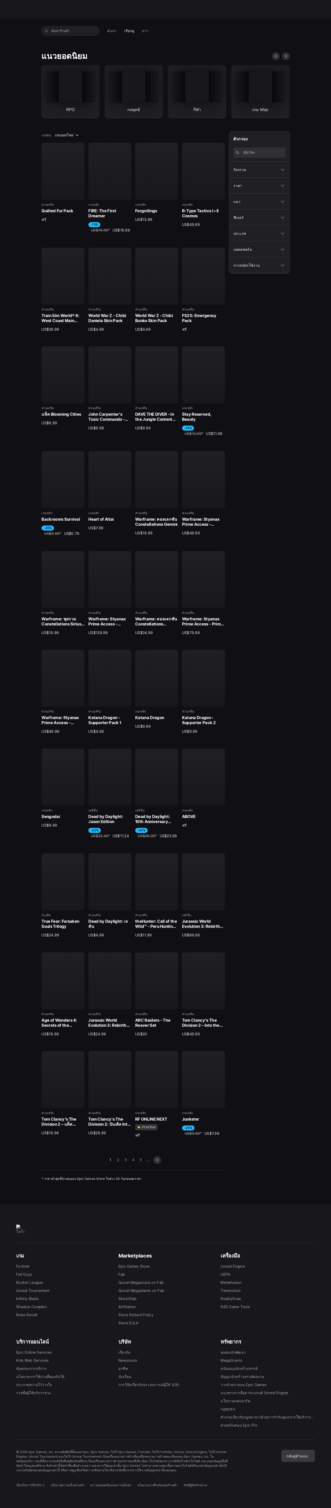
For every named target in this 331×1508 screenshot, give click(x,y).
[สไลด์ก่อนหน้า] (276, 56)
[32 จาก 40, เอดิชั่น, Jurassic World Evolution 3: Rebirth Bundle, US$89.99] (203, 895)
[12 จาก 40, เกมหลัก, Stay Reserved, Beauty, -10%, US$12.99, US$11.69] (203, 391)
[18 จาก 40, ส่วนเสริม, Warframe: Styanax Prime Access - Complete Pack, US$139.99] (109, 593)
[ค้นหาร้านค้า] (46, 31)
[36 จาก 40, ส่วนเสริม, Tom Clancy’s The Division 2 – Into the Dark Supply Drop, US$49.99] (203, 994)
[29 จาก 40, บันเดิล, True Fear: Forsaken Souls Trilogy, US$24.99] (63, 895)
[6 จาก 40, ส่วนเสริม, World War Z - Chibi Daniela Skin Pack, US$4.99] (109, 290)
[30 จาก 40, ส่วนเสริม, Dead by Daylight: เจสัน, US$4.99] (109, 895)
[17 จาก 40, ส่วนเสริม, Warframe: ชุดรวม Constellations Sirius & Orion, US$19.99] (63, 593)
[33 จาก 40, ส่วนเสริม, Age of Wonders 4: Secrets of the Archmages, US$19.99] (63, 994)
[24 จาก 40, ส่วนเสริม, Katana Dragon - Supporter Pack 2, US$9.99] (203, 692)
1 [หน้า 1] (110, 1160)
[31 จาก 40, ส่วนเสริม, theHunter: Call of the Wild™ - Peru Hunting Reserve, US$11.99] (156, 895)
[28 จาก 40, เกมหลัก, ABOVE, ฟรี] (203, 788)
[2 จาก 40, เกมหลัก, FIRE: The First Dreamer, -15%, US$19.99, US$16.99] (109, 188)
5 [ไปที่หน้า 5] (141, 1160)
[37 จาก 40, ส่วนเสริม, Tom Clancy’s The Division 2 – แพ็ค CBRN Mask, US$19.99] (63, 1093)
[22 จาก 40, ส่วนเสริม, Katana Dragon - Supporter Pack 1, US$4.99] (109, 692)
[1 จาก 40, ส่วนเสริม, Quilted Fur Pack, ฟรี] (63, 182)
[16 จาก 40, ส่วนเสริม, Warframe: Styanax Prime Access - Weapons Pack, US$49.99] (203, 493)
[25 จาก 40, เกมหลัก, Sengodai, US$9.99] (63, 788)
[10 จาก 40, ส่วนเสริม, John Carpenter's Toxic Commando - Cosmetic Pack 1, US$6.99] (109, 388)
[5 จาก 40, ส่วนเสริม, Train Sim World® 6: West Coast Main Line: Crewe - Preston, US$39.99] (63, 290)
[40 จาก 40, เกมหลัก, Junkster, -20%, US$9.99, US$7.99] (203, 1093)
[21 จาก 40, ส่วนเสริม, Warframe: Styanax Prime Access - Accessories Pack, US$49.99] (63, 692)
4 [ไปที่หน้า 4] (133, 1160)
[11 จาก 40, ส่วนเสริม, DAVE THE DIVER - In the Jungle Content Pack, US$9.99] (156, 388)
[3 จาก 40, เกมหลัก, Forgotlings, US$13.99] (156, 182)
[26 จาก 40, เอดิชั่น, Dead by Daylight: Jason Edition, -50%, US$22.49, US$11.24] (109, 794)
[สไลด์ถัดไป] (286, 56)
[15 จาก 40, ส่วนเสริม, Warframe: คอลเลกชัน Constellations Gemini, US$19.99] (156, 493)
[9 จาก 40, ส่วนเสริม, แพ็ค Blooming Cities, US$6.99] (63, 386)
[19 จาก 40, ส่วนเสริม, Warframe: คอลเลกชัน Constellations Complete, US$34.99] (156, 593)
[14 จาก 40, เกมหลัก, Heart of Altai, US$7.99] (109, 490)
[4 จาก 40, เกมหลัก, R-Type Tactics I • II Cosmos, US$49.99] (203, 185)
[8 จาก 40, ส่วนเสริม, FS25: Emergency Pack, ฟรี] (203, 290)
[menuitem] (112, 30)
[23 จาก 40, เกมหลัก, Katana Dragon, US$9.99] (156, 689)
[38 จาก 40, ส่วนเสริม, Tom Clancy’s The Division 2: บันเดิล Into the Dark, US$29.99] (109, 1093)
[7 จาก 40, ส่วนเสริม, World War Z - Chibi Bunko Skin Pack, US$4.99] (156, 290)
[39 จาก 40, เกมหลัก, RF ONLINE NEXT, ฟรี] (156, 1094)
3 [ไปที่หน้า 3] (126, 1160)
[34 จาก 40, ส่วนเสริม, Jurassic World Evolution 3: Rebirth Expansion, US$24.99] (109, 994)
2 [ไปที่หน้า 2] (118, 1160)
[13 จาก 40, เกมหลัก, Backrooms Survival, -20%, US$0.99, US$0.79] (63, 493)
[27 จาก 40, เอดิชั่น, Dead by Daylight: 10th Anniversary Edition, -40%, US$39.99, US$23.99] (156, 794)
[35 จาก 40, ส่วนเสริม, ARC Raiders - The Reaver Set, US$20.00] (156, 994)
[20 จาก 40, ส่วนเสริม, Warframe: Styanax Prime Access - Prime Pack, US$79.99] (203, 593)
